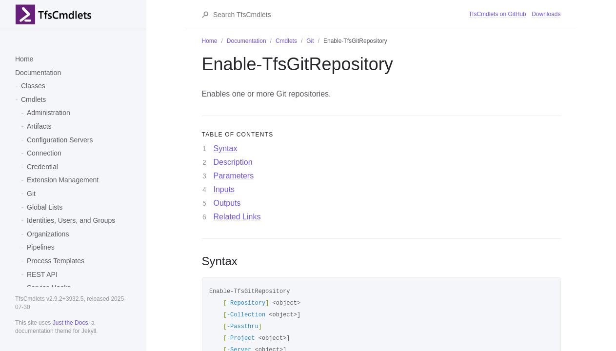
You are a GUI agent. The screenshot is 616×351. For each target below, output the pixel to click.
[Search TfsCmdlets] (340, 14)
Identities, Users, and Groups (71, 220)
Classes (33, 86)
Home (24, 59)
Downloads (546, 14)
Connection (44, 153)
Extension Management (63, 180)
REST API (42, 274)
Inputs (224, 189)
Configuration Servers (60, 140)
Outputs (227, 203)
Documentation (38, 73)
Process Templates (55, 261)
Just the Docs (70, 322)
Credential (42, 167)
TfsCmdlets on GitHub (497, 14)
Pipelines (41, 247)
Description (233, 162)
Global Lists (44, 207)
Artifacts (39, 126)
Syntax (226, 148)
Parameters (234, 176)
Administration (48, 113)
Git (31, 193)
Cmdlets (33, 99)
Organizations (48, 234)
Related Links (237, 217)
